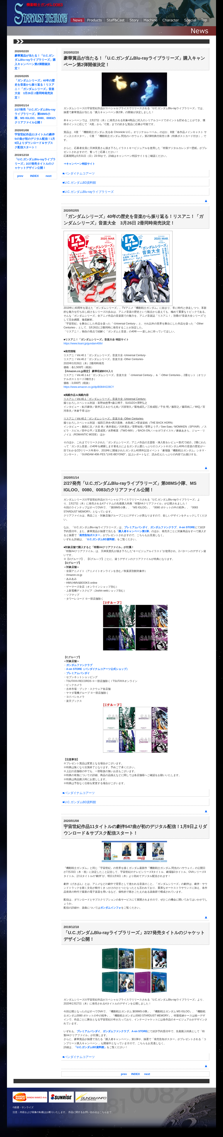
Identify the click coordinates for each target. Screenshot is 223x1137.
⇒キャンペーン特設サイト (79, 163)
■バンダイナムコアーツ (79, 173)
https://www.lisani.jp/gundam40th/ (83, 343)
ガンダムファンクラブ (163, 527)
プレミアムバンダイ (136, 527)
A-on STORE (187, 527)
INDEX (34, 176)
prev (20, 176)
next (49, 176)
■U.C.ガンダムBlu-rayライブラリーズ (88, 191)
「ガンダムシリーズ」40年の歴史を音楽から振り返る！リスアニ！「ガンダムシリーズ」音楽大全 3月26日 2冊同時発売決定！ (35, 89)
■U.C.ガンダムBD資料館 (79, 182)
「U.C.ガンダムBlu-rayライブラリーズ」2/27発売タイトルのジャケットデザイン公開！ (35, 163)
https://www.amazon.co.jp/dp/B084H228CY (89, 386)
